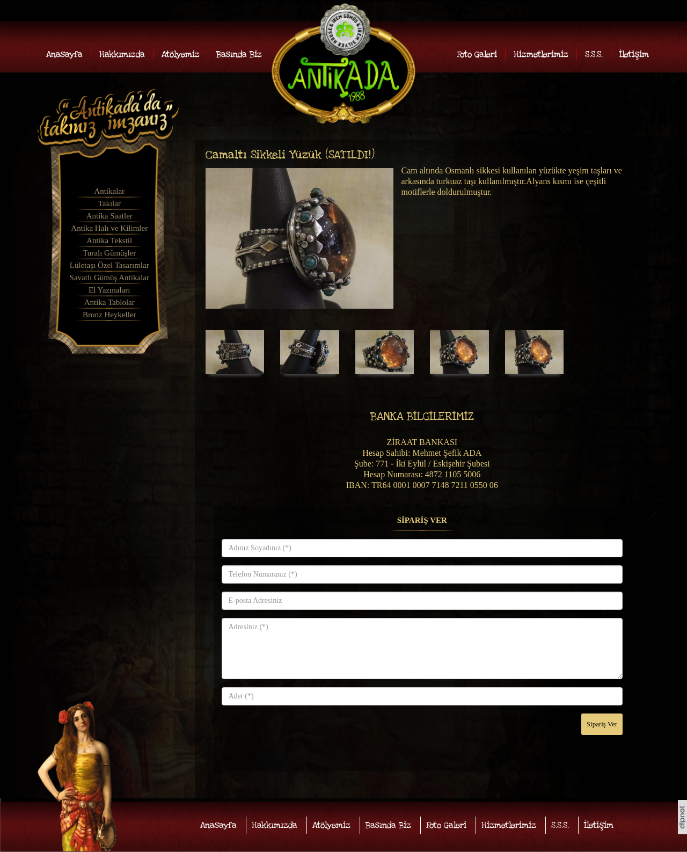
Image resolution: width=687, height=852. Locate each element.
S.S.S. (594, 54)
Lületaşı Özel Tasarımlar (109, 265)
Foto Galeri (477, 54)
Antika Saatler (109, 216)
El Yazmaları (109, 290)
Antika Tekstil (109, 240)
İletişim (634, 54)
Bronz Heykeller (109, 314)
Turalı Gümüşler (109, 253)
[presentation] (303, 734)
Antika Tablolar (109, 302)
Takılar (109, 203)
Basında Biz (239, 54)
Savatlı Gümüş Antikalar (109, 277)
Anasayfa (64, 54)
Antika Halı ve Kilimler (109, 228)
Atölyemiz (181, 54)
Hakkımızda (122, 54)
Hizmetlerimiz (541, 54)
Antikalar (109, 191)
